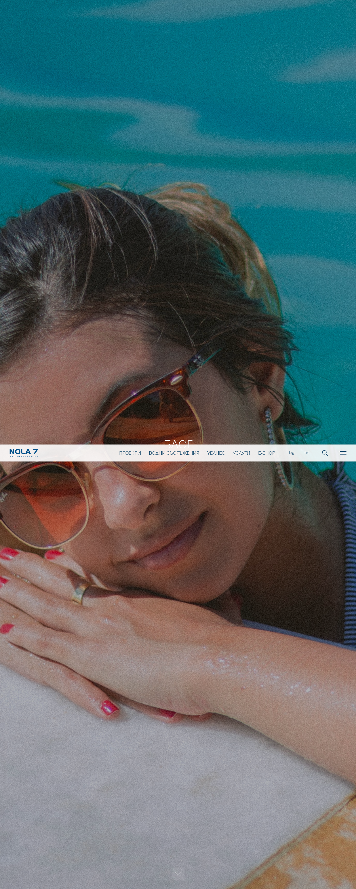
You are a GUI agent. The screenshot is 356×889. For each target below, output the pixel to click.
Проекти (125, 12)
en (302, 12)
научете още (316, 860)
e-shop (261, 12)
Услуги (236, 12)
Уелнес (211, 12)
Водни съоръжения (169, 12)
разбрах (277, 860)
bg (287, 12)
